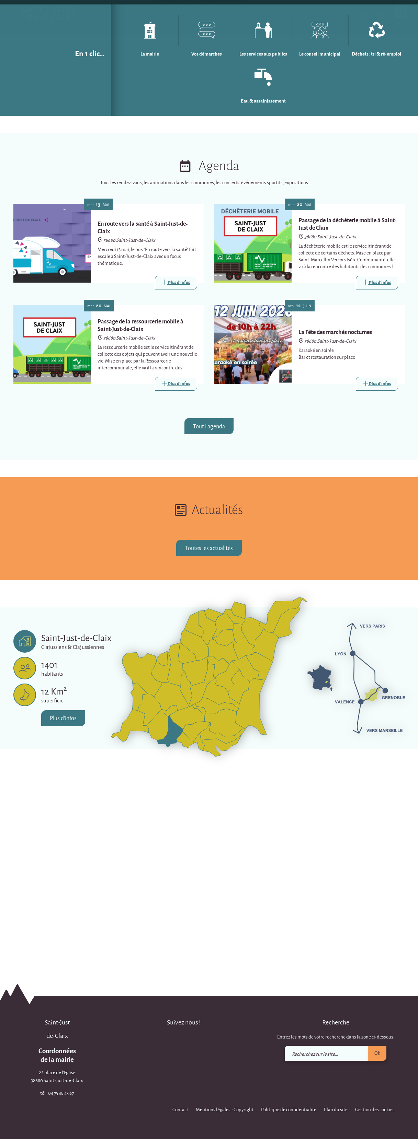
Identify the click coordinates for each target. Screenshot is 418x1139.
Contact (180, 1109)
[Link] (176, 483)
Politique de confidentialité (288, 1109)
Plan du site (336, 1109)
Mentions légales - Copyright (224, 1109)
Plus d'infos (63, 919)
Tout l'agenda (209, 627)
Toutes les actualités (209, 749)
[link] (381, 16)
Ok (377, 1052)
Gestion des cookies (375, 1109)
